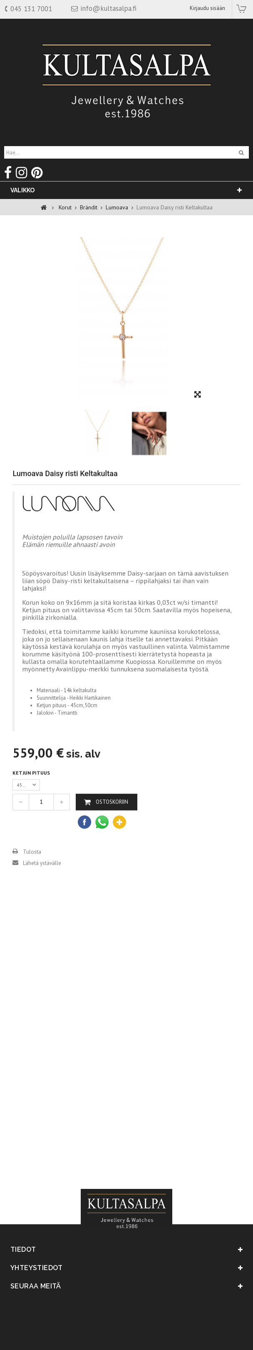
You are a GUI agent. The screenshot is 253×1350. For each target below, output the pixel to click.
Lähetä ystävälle (42, 876)
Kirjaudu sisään (207, 8)
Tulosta (32, 865)
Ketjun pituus (31, 786)
